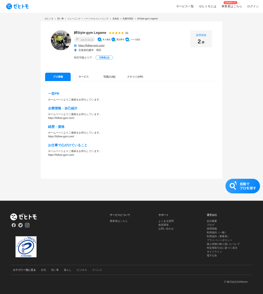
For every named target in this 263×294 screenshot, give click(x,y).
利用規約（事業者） (218, 236)
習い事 (55, 269)
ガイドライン (214, 251)
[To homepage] (17, 6)
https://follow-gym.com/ (91, 45)
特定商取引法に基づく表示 (222, 247)
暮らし (68, 269)
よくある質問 (166, 220)
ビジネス (82, 269)
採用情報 (212, 228)
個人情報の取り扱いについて (223, 244)
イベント (97, 269)
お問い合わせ (166, 228)
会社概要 (212, 220)
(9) (126, 32)
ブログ (210, 224)
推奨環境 (163, 224)
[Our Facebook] (13, 226)
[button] (131, 190)
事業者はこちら (119, 220)
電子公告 (212, 255)
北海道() (104, 57)
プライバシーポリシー (219, 240)
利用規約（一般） (217, 232)
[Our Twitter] (20, 226)
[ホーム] (26, 216)
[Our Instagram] (27, 226)
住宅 (43, 269)
